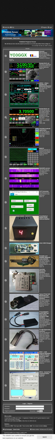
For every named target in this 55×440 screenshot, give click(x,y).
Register (30, 403)
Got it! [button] (45, 437)
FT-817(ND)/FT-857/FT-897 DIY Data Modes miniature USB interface (44, 315)
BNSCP (41, 148)
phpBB (10, 432)
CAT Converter (44, 191)
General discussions (43, 52)
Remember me (34, 411)
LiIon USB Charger (45, 243)
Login (24, 403)
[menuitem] (12, 27)
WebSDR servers (44, 168)
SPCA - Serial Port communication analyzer (45, 373)
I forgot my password (9, 411)
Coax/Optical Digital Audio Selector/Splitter (44, 217)
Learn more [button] (28, 438)
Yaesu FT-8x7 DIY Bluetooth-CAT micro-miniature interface (44, 296)
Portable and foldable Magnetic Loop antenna (45, 257)
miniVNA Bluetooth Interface (42, 271)
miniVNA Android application (44, 129)
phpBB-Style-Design (21, 433)
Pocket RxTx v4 (44, 63)
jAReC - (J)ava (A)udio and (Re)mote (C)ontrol (45, 84)
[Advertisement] (27, 13)
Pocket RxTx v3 (44, 109)
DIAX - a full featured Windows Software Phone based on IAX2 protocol (45, 355)
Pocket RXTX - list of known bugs (44, 120)
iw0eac (45, 426)
